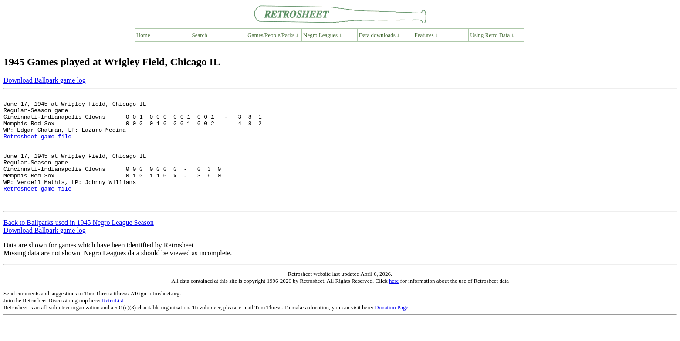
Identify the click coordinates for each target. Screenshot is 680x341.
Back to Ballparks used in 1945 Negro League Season (78, 244)
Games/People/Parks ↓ (272, 35)
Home (143, 35)
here (394, 303)
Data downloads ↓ (379, 35)
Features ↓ (426, 35)
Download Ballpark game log (44, 80)
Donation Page (391, 329)
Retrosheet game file (37, 145)
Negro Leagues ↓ (322, 35)
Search (199, 35)
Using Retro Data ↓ (492, 35)
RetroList (112, 322)
